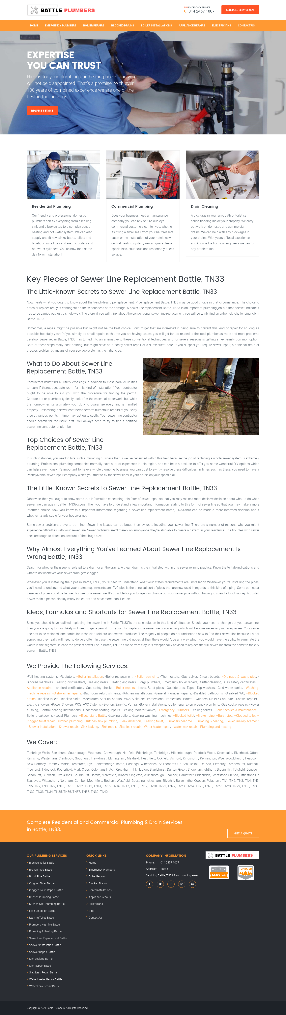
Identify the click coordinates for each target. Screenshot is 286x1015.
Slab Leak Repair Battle (43, 972)
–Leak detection (130, 721)
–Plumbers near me (178, 721)
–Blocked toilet (183, 715)
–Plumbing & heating (208, 721)
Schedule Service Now (240, 9)
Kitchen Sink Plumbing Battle (47, 904)
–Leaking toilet (152, 721)
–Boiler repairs (124, 687)
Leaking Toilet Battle (41, 917)
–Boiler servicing (146, 676)
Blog (91, 911)
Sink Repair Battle (40, 965)
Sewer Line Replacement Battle (48, 938)
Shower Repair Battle (42, 952)
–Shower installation (41, 726)
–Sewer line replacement (241, 721)
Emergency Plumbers (60, 25)
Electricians (221, 25)
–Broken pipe (205, 715)
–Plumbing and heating (214, 726)
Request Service (42, 110)
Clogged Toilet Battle (41, 883)
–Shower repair (67, 726)
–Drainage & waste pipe (239, 676)
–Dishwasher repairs (66, 693)
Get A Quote (243, 826)
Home (34, 25)
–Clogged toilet (245, 715)
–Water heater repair (156, 726)
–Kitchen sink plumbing (100, 721)
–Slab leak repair (129, 726)
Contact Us (246, 25)
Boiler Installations (156, 25)
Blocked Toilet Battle (41, 862)
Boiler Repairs (93, 25)
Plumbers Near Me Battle (44, 924)
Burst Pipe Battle (39, 876)
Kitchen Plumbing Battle (44, 897)
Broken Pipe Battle (40, 869)
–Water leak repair (184, 726)
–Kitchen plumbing (69, 721)
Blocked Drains (122, 25)
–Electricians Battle (92, 715)
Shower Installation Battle (45, 945)
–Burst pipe (224, 715)
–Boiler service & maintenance (235, 710)
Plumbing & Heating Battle (45, 931)
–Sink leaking (88, 726)
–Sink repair (108, 726)
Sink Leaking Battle (40, 959)
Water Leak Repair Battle (44, 986)
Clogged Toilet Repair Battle (46, 890)
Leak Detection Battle (42, 911)
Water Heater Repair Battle (45, 979)
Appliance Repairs (192, 25)
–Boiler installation (89, 676)
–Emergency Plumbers (173, 710)
